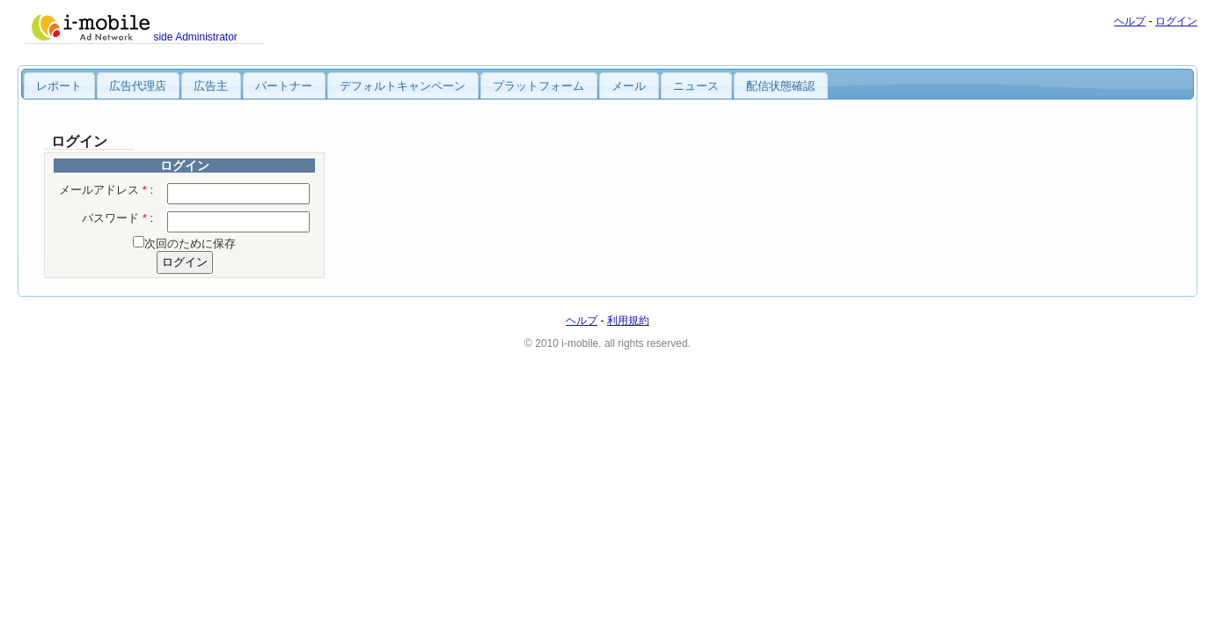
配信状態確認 (780, 85)
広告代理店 (137, 85)
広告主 (211, 85)
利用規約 (628, 320)
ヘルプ (1129, 21)
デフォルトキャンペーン (402, 85)
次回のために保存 (190, 243)
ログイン (1176, 21)
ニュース (696, 85)
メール (628, 85)
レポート (59, 85)
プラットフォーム (538, 85)
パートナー (283, 85)
